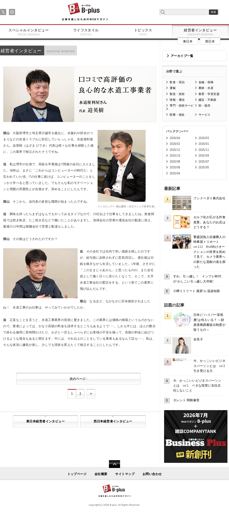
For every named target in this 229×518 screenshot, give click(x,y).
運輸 (173, 88)
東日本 (188, 41)
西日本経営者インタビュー (113, 421)
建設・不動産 (208, 100)
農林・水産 (206, 88)
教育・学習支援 (209, 94)
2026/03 (204, 138)
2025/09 (204, 155)
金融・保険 (206, 82)
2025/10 (175, 155)
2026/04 (175, 138)
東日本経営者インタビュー (45, 421)
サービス (205, 115)
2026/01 (204, 144)
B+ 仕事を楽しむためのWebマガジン (84, 12)
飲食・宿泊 (177, 82)
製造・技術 (177, 94)
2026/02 (175, 144)
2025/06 (175, 167)
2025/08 (175, 161)
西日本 (210, 41)
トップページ (77, 474)
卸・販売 (205, 105)
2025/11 (204, 150)
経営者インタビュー (200, 32)
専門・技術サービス (179, 107)
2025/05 (204, 167)
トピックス (143, 32)
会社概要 (100, 474)
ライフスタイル (86, 32)
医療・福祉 (177, 115)
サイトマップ (125, 474)
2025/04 (175, 173)
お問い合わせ (152, 474)
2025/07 (204, 161)
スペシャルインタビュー (28, 32)
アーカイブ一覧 (182, 56)
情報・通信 (177, 100)
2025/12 (175, 150)
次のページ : (78, 379)
